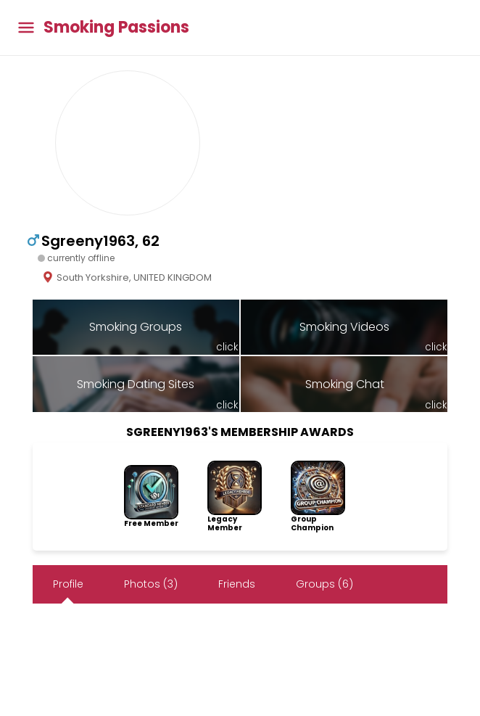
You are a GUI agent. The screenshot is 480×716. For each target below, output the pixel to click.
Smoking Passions (116, 27)
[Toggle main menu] (26, 28)
